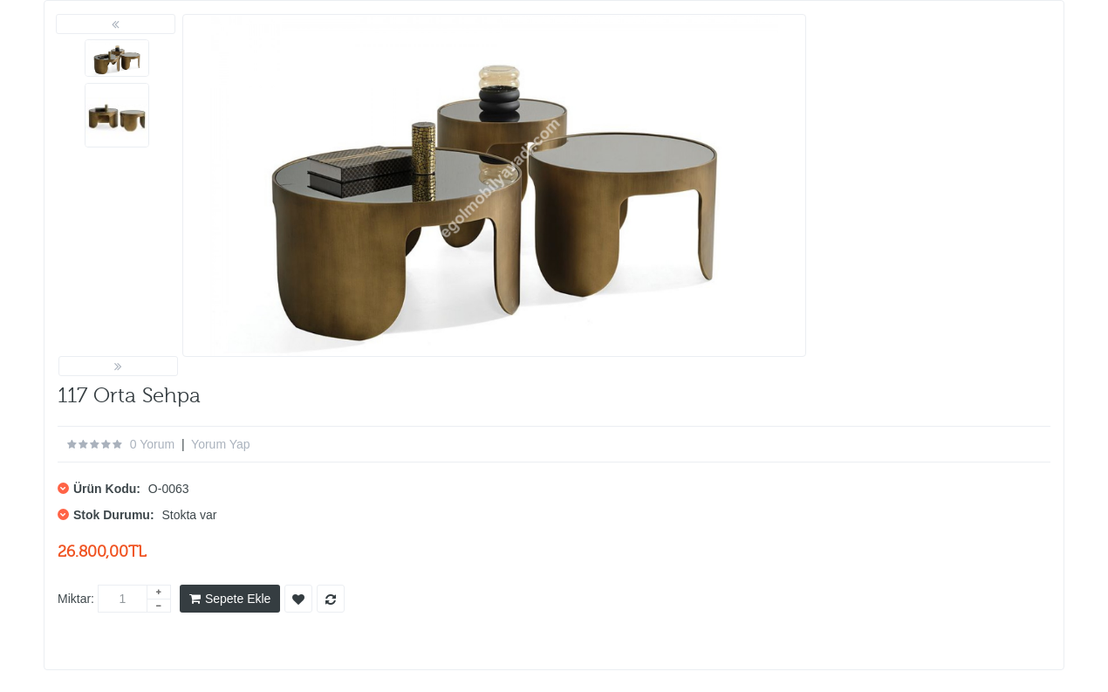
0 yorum (152, 444)
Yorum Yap (220, 444)
